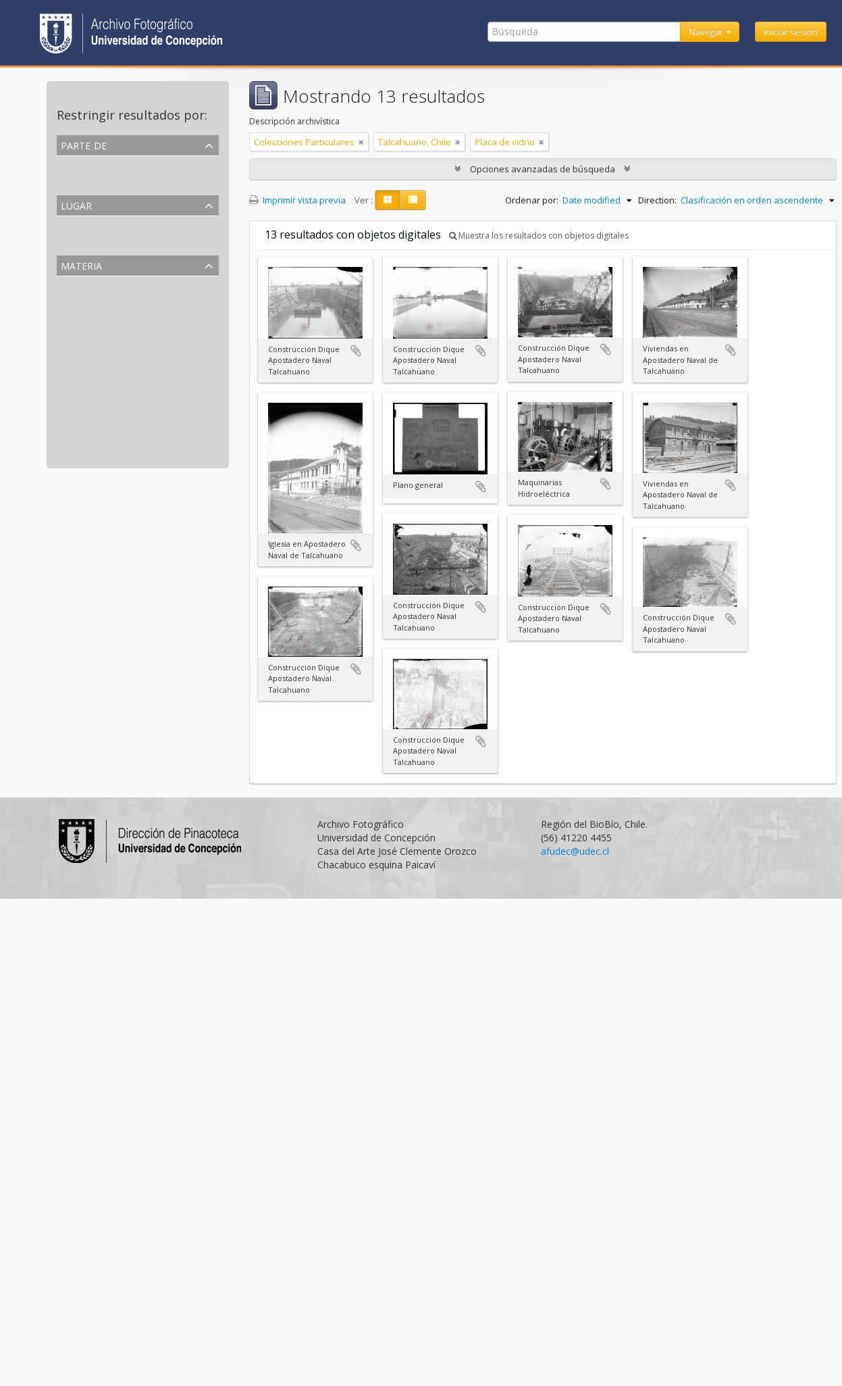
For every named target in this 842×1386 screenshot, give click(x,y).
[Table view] (413, 200)
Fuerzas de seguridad (101, 414)
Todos (71, 164)
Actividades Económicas (107, 349)
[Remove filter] (361, 142)
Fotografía (80, 301)
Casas (70, 447)
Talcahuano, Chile (95, 240)
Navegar (707, 32)
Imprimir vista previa (297, 200)
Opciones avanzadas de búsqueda (542, 169)
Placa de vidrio (89, 317)
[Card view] (387, 200)
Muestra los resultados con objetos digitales (539, 235)
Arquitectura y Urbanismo (111, 333)
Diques (73, 382)
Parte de (84, 144)
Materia (81, 264)
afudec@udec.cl (575, 851)
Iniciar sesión (791, 32)
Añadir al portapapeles (356, 350)
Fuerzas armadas (93, 430)
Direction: (657, 200)
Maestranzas (85, 366)
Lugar (76, 204)
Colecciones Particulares (109, 180)
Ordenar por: (531, 200)
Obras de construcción (104, 398)
